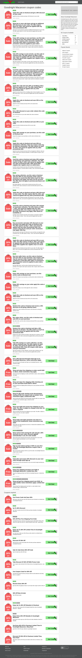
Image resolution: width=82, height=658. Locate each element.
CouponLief (44, 650)
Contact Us (44, 646)
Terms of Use (7, 650)
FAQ (24, 646)
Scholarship (26, 650)
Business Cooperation (46, 648)
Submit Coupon (21, 2)
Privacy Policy (8, 648)
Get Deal (51, 361)
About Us (7, 646)
